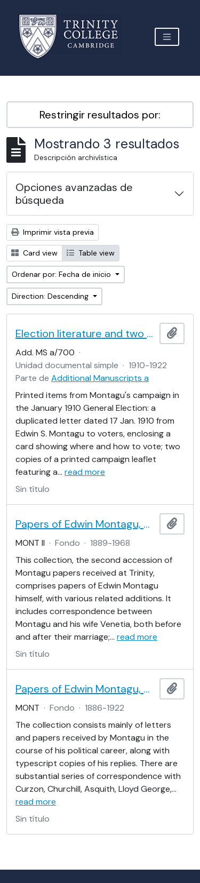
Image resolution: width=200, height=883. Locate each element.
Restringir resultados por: (100, 115)
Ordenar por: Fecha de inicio (62, 274)
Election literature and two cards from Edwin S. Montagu (85, 333)
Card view (34, 253)
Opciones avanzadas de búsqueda (74, 193)
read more (85, 472)
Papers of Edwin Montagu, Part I (85, 688)
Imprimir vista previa (52, 232)
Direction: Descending (51, 296)
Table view (91, 253)
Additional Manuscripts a (100, 378)
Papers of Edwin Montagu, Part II (85, 524)
